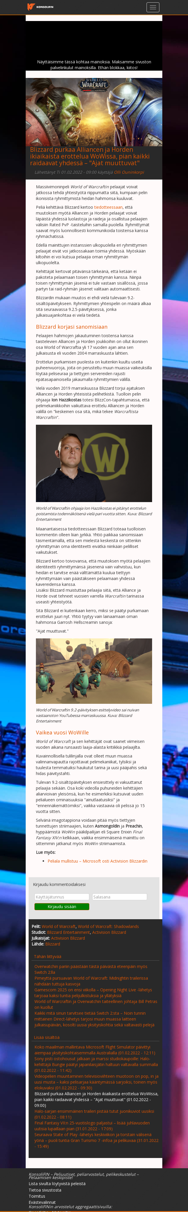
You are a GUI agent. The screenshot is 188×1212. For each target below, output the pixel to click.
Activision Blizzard (109, 932)
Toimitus (37, 1196)
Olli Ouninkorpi (129, 172)
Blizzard (52, 944)
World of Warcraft (59, 926)
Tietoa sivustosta (45, 1190)
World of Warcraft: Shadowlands (108, 926)
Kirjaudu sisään (62, 906)
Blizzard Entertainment (68, 932)
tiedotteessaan (108, 207)
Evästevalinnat (42, 1202)
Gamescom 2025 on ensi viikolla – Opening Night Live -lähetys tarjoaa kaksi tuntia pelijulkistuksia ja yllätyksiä (93, 992)
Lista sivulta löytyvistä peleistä (57, 1183)
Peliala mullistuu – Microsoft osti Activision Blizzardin (97, 861)
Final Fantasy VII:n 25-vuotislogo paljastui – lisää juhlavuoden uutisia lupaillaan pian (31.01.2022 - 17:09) (92, 1125)
